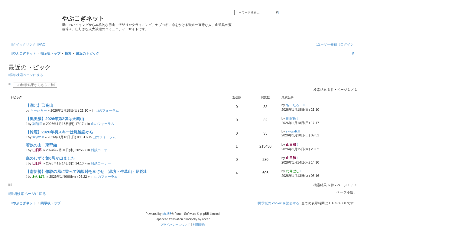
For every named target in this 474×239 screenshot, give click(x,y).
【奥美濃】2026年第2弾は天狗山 (55, 118)
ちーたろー (38, 110)
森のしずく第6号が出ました (50, 158)
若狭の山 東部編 (41, 145)
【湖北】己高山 (39, 105)
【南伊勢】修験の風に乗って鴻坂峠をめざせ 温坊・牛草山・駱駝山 (87, 171)
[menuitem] (41, 44)
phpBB (166, 213)
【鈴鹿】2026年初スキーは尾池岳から (59, 132)
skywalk (38, 137)
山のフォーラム (107, 110)
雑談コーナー (101, 150)
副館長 (37, 124)
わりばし (39, 176)
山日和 (37, 150)
